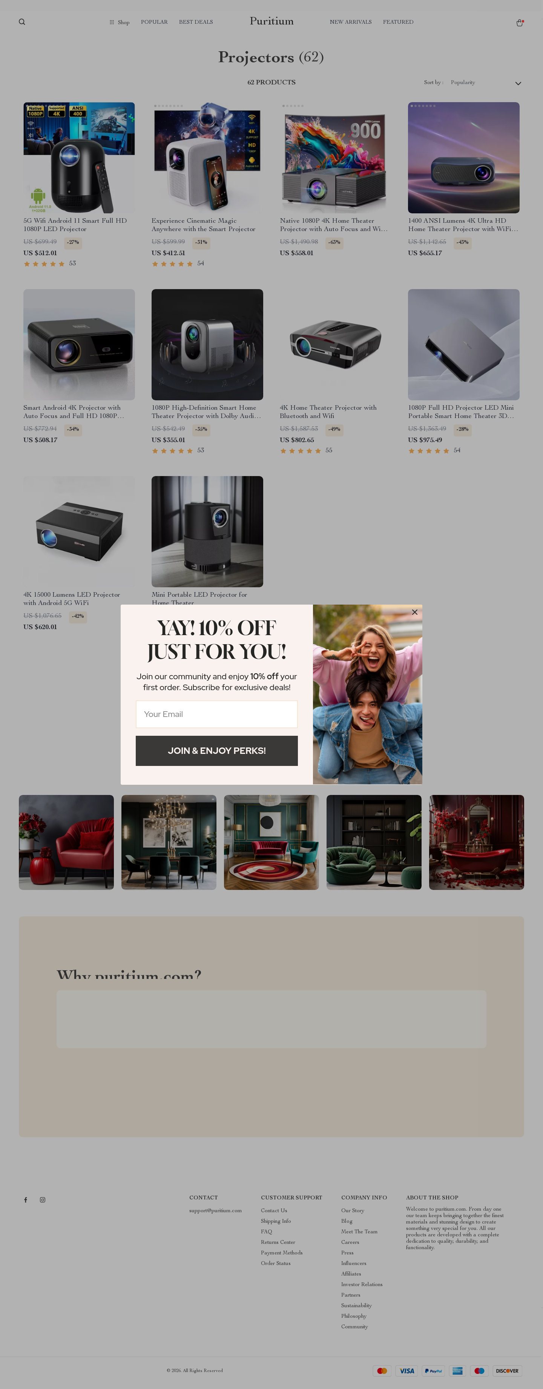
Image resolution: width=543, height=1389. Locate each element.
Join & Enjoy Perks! (217, 751)
